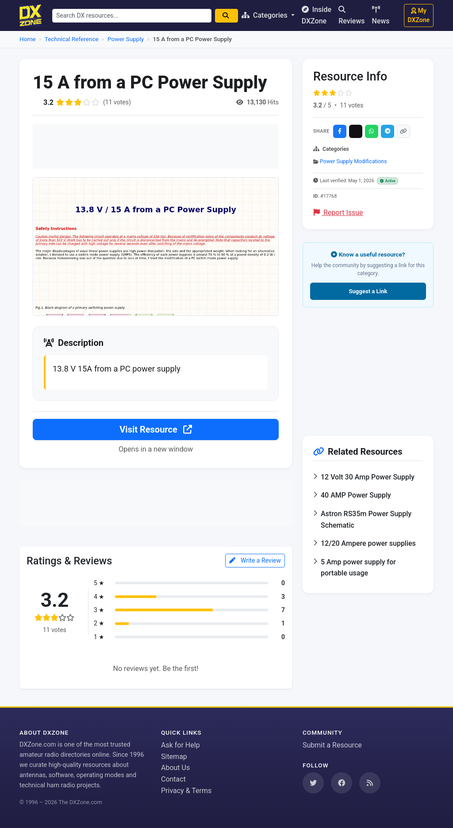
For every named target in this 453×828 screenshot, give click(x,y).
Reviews (351, 15)
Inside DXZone (316, 15)
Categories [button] (265, 15)
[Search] (226, 16)
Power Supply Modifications (353, 161)
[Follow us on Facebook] (341, 783)
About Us (175, 767)
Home (27, 38)
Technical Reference (72, 38)
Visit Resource (155, 429)
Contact (173, 779)
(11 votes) (117, 102)
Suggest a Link (368, 291)
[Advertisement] (156, 146)
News (381, 15)
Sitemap (174, 756)
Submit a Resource (332, 745)
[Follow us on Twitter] (313, 783)
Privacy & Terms (186, 790)
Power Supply (125, 38)
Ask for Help (180, 745)
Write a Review (255, 560)
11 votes (351, 105)
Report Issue (338, 212)
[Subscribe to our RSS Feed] (369, 783)
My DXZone (419, 15)
